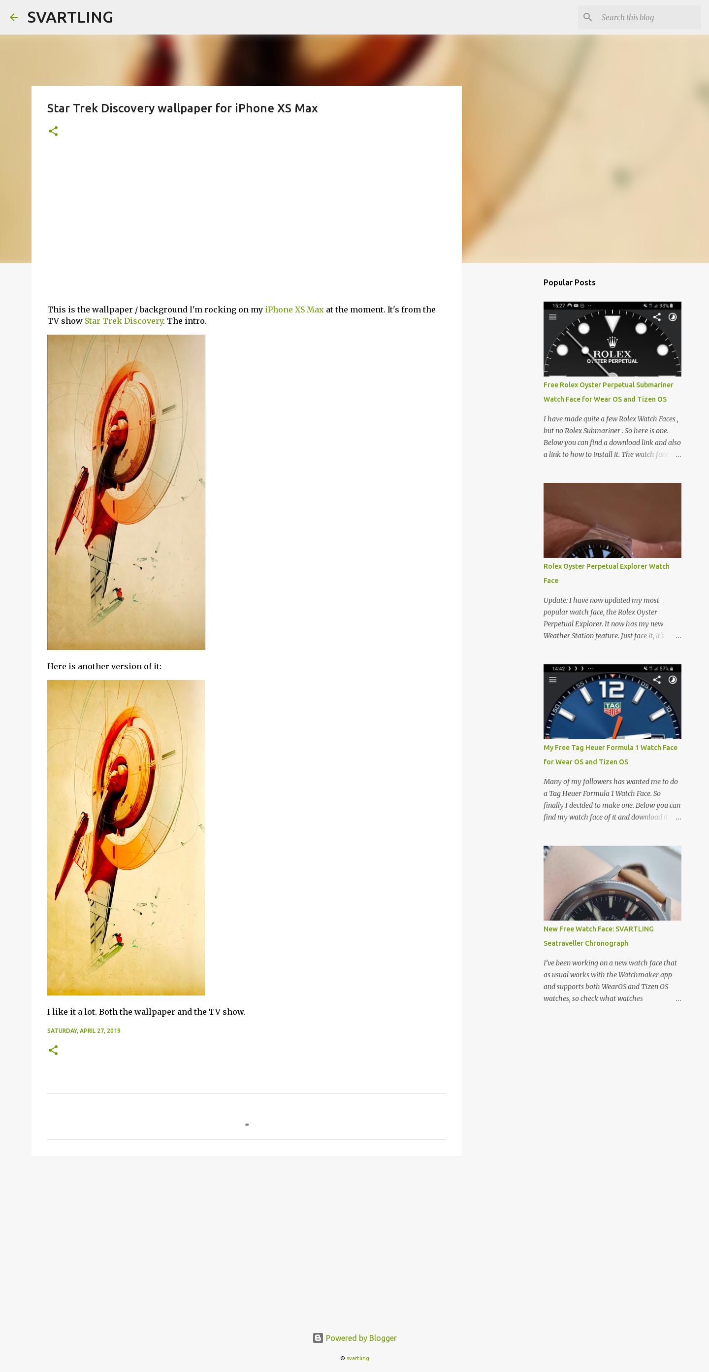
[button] (53, 131)
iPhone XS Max (294, 309)
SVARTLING (70, 17)
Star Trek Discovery (124, 321)
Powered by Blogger (354, 1338)
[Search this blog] (649, 17)
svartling (358, 1358)
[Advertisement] (246, 227)
